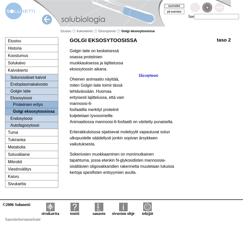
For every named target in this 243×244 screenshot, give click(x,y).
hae (191, 16)
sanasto (98, 212)
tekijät (147, 212)
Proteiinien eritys (28, 104)
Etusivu (68, 31)
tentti (74, 212)
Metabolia (16, 147)
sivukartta (50, 212)
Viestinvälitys (19, 169)
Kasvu (13, 176)
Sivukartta (17, 184)
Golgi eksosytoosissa (34, 111)
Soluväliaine (19, 154)
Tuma (13, 132)
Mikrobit (15, 162)
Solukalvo (16, 63)
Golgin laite (20, 91)
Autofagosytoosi (24, 125)
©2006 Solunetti (16, 204)
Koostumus (18, 55)
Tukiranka (17, 140)
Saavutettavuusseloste (23, 219)
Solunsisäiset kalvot (28, 77)
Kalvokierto (87, 31)
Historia (15, 48)
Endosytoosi (21, 118)
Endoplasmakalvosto (29, 84)
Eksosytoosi (110, 31)
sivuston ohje (123, 212)
